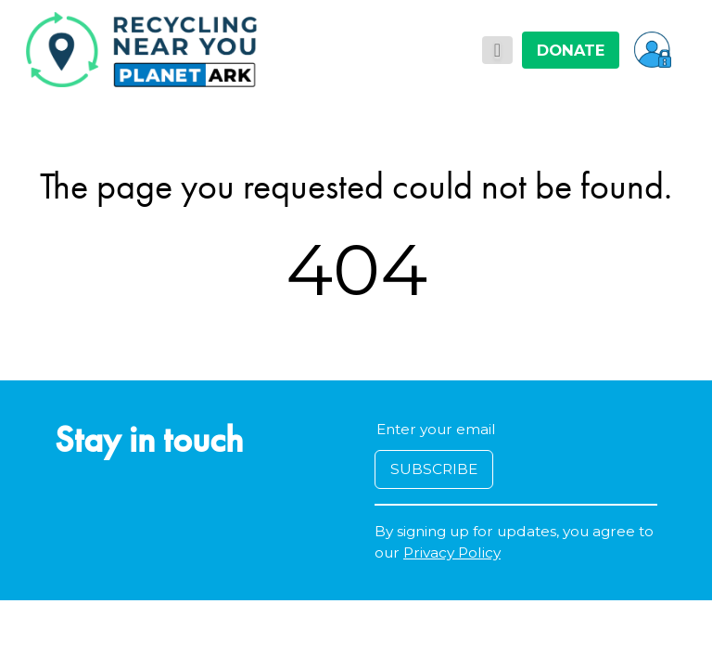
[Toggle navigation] (497, 50)
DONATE (570, 50)
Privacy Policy (452, 552)
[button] (652, 49)
